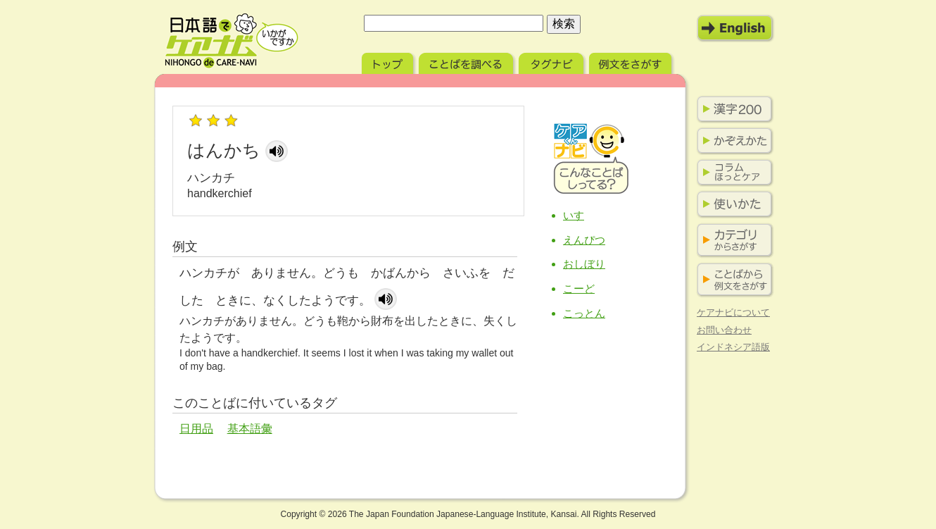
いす (573, 215)
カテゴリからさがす (732, 240)
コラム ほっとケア (732, 172)
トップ (388, 61)
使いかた (732, 204)
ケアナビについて (733, 312)
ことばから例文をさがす (732, 280)
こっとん (584, 313)
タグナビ (552, 61)
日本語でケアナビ (231, 41)
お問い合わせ (724, 330)
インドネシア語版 (733, 347)
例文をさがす (632, 61)
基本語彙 (249, 429)
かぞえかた (732, 141)
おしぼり (584, 264)
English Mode (735, 28)
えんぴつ (584, 240)
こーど (579, 288)
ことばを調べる (467, 61)
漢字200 (732, 109)
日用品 (196, 429)
